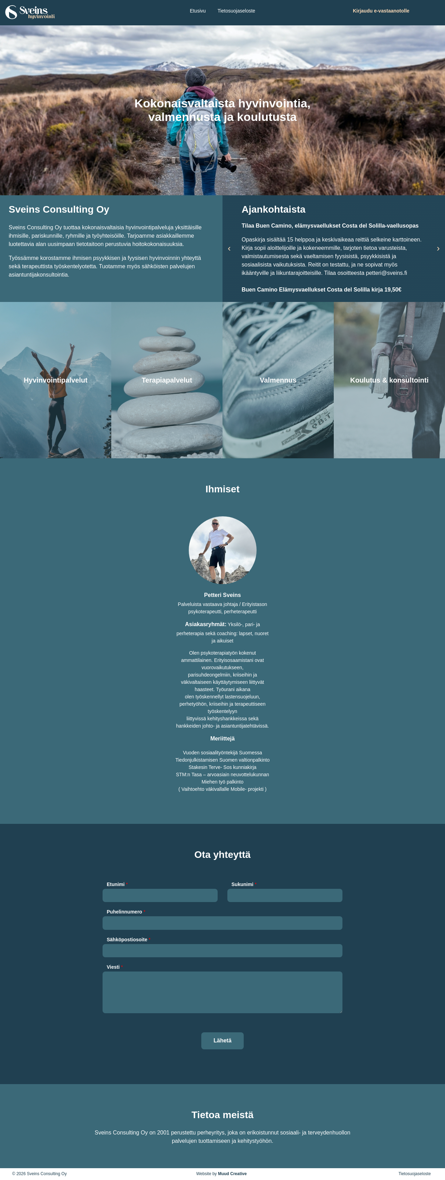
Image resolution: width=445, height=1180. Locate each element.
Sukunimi (244, 884)
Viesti (115, 967)
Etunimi (117, 884)
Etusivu (198, 11)
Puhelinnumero (126, 912)
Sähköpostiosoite (129, 939)
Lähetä (222, 1040)
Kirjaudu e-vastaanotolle (381, 11)
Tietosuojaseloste (236, 11)
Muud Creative (232, 1173)
